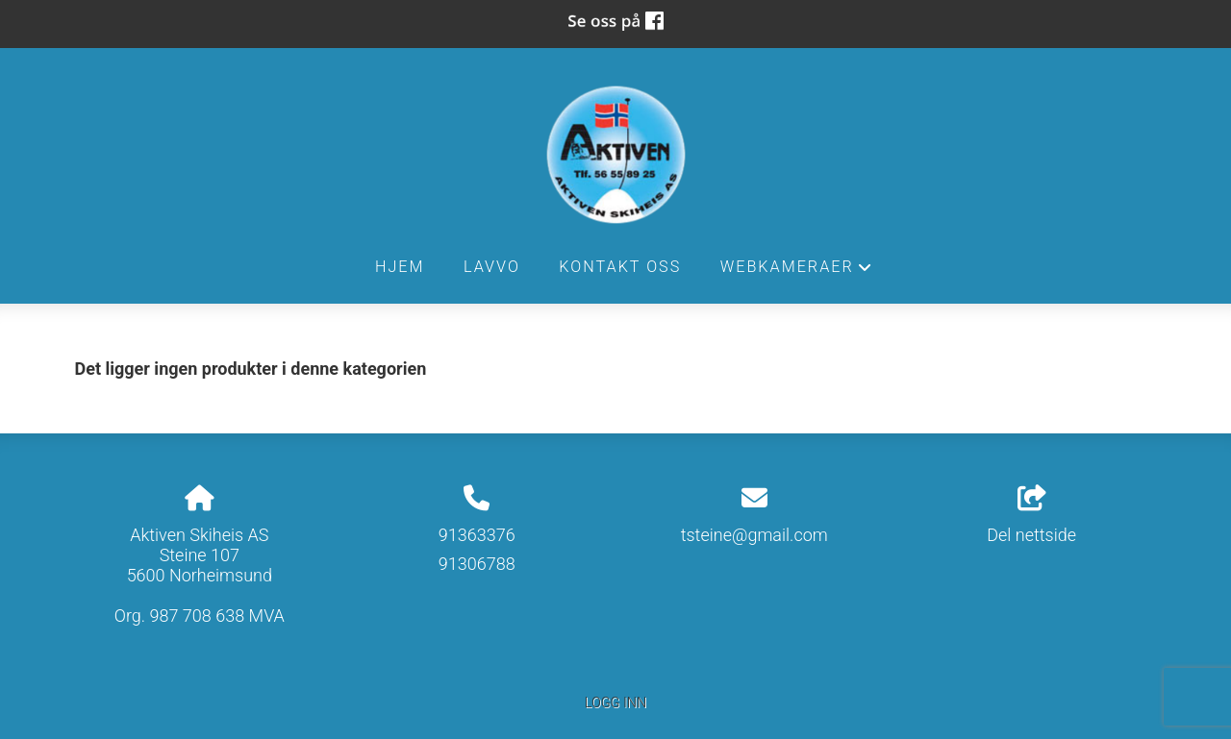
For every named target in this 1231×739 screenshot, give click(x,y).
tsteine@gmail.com (754, 535)
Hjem (400, 267)
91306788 (477, 564)
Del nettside (1031, 515)
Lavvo (492, 267)
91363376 (477, 535)
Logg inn (615, 703)
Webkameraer (796, 272)
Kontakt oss (620, 267)
